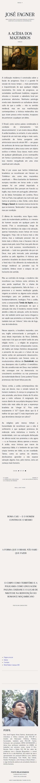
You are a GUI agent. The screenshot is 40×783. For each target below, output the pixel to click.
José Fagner (20, 14)
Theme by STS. (26, 780)
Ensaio (20, 41)
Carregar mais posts (20, 774)
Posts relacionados (20, 776)
